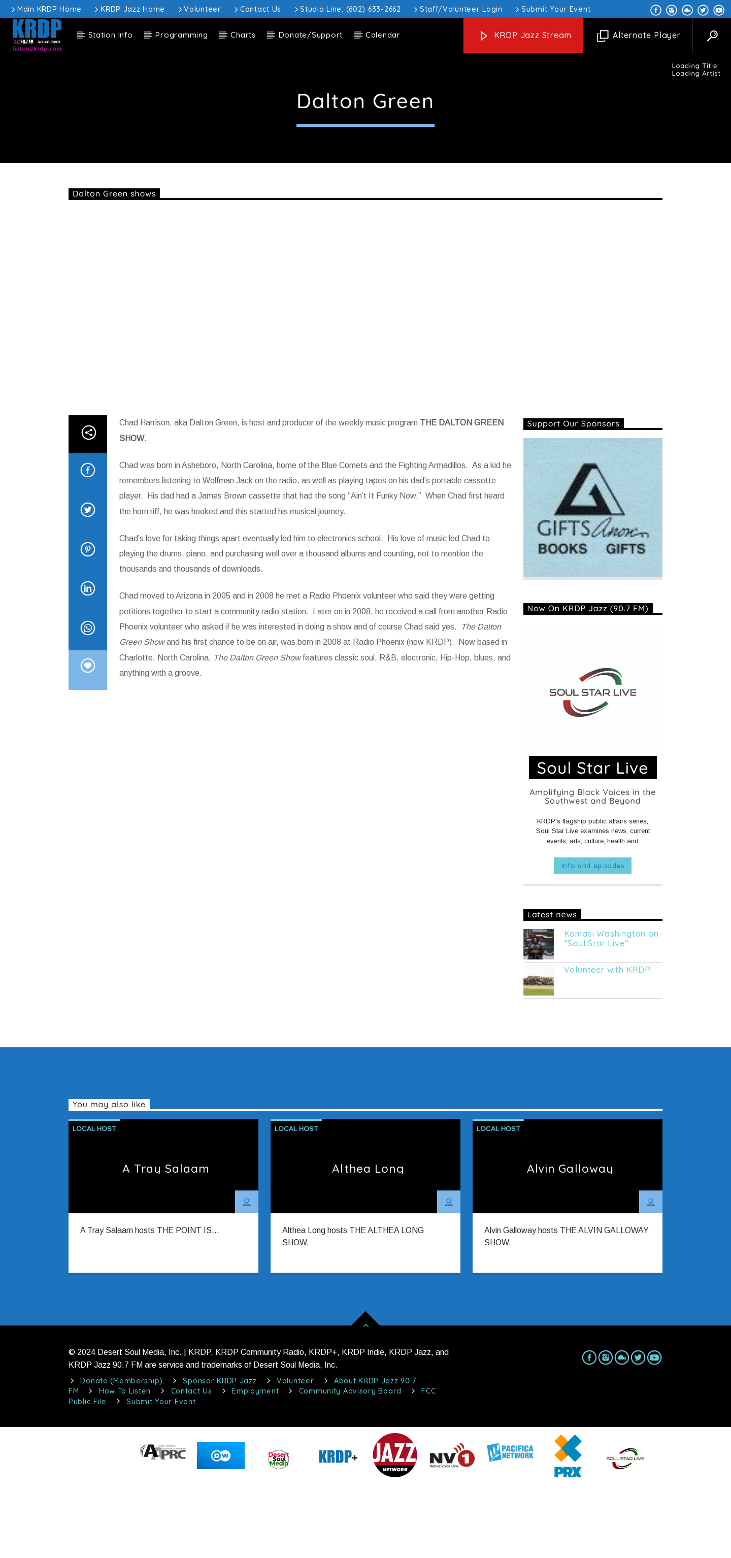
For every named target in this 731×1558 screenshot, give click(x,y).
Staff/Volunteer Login (457, 9)
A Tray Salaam (166, 1241)
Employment (255, 1464)
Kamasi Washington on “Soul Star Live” (611, 1011)
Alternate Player (639, 36)
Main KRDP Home (46, 9)
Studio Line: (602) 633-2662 (347, 9)
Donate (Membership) (121, 1453)
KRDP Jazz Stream (525, 36)
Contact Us (256, 9)
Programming (181, 35)
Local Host (365, 105)
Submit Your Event (552, 9)
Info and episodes (592, 939)
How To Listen (125, 1464)
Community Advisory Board (350, 1464)
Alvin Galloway (570, 1241)
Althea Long (368, 1241)
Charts (243, 35)
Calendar (383, 35)
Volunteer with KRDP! (608, 1043)
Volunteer (199, 9)
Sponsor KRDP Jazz (219, 1453)
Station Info (110, 35)
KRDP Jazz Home (129, 9)
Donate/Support (311, 35)
